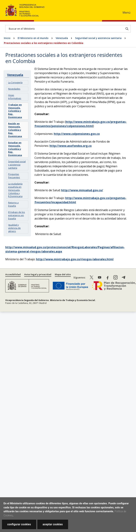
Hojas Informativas (14, 97)
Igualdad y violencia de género (14, 228)
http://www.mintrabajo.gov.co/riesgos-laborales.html (75, 259)
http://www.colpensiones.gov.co (77, 134)
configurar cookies (19, 524)
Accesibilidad (13, 274)
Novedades (14, 88)
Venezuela (62, 38)
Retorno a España (13, 204)
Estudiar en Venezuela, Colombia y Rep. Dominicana (15, 149)
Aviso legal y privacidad (37, 274)
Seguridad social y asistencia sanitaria (98, 38)
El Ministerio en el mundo (33, 38)
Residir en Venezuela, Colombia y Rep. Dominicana (15, 130)
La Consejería (15, 82)
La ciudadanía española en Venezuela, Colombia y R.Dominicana (15, 190)
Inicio (7, 38)
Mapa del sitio (63, 274)
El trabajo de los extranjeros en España (16, 215)
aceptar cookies (53, 524)
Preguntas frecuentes (14, 176)
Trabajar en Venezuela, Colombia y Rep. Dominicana (15, 111)
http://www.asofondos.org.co (71, 146)
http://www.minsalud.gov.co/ (82, 190)
